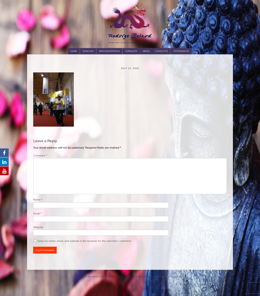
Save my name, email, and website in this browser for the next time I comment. (84, 241)
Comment (40, 155)
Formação (131, 51)
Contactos (161, 51)
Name (37, 199)
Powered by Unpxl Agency (166, 276)
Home (74, 51)
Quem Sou (88, 51)
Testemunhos (181, 51)
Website (38, 227)
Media (146, 51)
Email (37, 213)
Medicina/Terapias (109, 51)
